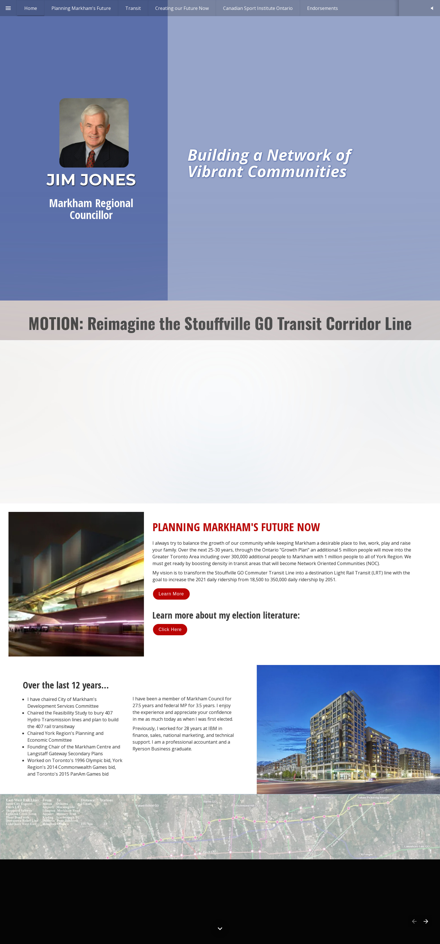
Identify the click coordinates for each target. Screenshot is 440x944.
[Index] (8, 8)
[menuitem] (30, 8)
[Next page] (426, 921)
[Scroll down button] (220, 928)
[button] (432, 8)
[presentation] (220, 150)
